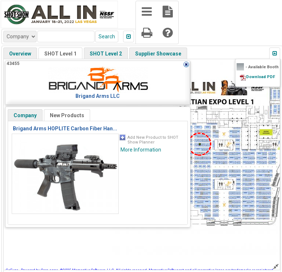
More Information (140, 150)
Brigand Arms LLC (97, 96)
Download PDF (260, 76)
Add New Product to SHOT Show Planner (152, 140)
